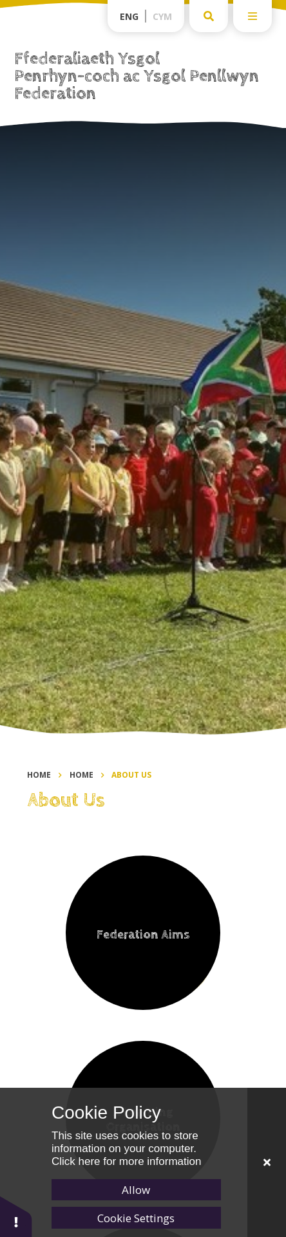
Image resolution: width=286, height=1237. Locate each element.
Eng (129, 16)
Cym (162, 16)
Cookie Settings (136, 1218)
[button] (16, 1216)
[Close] (266, 1162)
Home (39, 774)
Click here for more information (126, 1161)
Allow (136, 1189)
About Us (131, 774)
